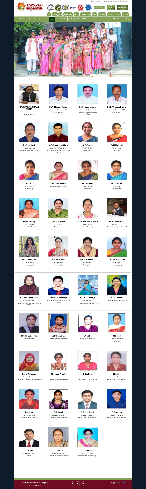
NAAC (64, 19)
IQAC (58, 19)
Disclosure (99, 7)
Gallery (127, 19)
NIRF (77, 19)
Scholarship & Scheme (114, 14)
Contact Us (33, 19)
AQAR (71, 19)
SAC (60, 14)
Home (16, 19)
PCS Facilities (87, 19)
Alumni (120, 19)
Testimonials (102, 14)
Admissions (43, 19)
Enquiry (55, 14)
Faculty (52, 19)
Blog (49, 14)
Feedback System (86, 14)
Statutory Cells (68, 14)
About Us (23, 19)
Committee (108, 19)
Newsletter (125, 14)
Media (94, 14)
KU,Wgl (76, 14)
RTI (114, 19)
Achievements (98, 19)
